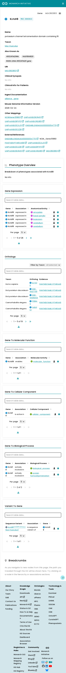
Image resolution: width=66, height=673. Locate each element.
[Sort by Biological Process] (48, 463)
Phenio (37, 605)
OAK (50, 608)
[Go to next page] (25, 238)
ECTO (36, 624)
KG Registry (19, 671)
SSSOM (52, 604)
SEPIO (36, 620)
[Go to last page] (30, 238)
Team (7, 594)
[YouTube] (50, 666)
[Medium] (50, 662)
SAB (7, 597)
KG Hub (17, 667)
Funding (8, 609)
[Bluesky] (47, 670)
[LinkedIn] (46, 666)
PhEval (51, 597)
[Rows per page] (23, 232)
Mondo (37, 590)
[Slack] (46, 662)
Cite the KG (25, 626)
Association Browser (25, 642)
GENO (36, 616)
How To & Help (26, 612)
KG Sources (25, 633)
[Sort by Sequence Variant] (23, 523)
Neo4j (23, 600)
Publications (11, 605)
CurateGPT (54, 619)
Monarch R (25, 604)
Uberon (37, 594)
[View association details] (57, 212)
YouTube (33, 666)
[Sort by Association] (27, 208)
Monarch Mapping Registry (18, 661)
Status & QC (25, 608)
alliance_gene (11, 98)
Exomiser (53, 593)
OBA (36, 609)
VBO (36, 613)
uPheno (37, 597)
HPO (36, 601)
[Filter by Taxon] (45, 265)
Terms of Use (25, 622)
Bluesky (32, 670)
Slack (31, 655)
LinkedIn (32, 663)
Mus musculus (11, 46)
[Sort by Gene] (12, 208)
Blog (31, 659)
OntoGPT (53, 616)
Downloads (25, 593)
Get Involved (33, 651)
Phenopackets (55, 623)
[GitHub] (43, 666)
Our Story (9, 590)
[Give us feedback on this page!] (62, 577)
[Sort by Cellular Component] (50, 409)
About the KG (26, 629)
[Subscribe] (43, 662)
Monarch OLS (19, 654)
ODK (50, 612)
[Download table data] (18, 243)
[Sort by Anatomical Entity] (48, 208)
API (22, 597)
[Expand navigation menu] (63, 4)
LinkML (51, 600)
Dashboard (25, 637)
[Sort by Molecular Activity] (48, 357)
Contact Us (10, 601)
